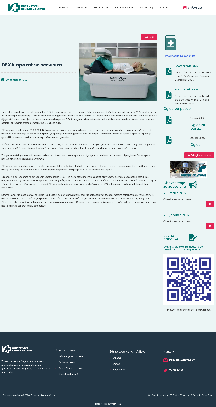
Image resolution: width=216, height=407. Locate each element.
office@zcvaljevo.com (182, 360)
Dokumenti (100, 7)
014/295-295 (195, 7)
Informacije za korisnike (180, 56)
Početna (64, 7)
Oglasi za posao (177, 108)
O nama (81, 7)
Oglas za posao (197, 126)
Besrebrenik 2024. (186, 89)
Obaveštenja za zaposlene (175, 185)
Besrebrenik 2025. (186, 66)
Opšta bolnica (123, 7)
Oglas (195, 144)
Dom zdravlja (146, 7)
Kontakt (164, 7)
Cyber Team (116, 404)
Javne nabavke (171, 237)
